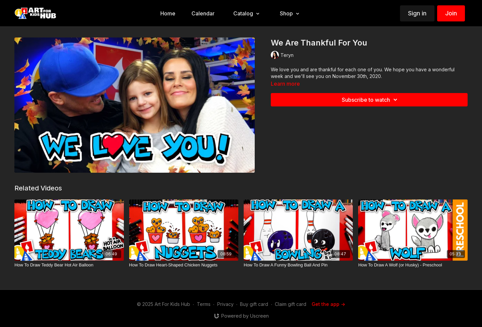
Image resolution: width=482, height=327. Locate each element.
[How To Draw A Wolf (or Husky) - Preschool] (412, 265)
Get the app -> (328, 304)
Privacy (225, 304)
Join (451, 13)
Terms (204, 304)
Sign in (417, 13)
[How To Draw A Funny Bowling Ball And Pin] (298, 265)
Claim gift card (290, 304)
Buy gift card (254, 304)
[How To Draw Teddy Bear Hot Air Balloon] (69, 265)
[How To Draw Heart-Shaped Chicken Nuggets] (183, 265)
